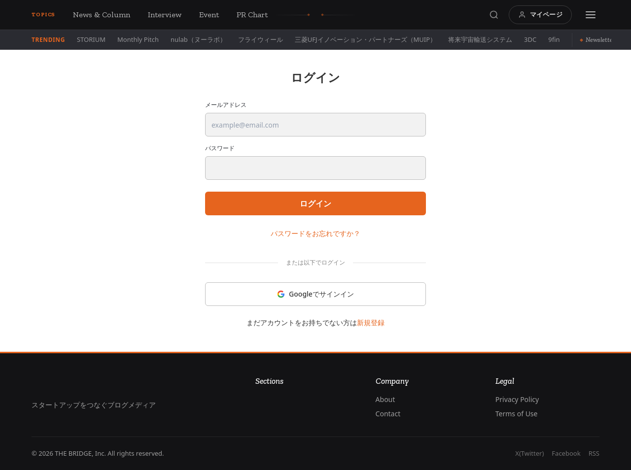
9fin (554, 39)
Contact (388, 413)
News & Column (101, 14)
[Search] (494, 15)
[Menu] (590, 15)
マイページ (540, 14)
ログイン (315, 203)
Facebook (566, 453)
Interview (164, 14)
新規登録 (371, 322)
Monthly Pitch (138, 39)
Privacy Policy (517, 399)
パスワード (220, 148)
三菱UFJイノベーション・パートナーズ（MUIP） (365, 39)
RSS (594, 453)
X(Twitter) (529, 453)
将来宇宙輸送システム (480, 39)
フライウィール (260, 39)
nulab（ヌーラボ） (198, 39)
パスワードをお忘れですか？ (315, 233)
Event (209, 14)
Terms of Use (516, 413)
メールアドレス (225, 105)
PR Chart (252, 14)
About (385, 399)
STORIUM (91, 39)
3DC (530, 39)
